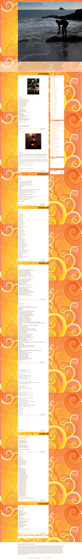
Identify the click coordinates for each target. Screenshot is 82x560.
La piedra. (21, 210)
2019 (53, 80)
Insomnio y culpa (23, 506)
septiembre (55, 91)
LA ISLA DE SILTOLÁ (55, 147)
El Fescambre (54, 141)
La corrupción (22, 131)
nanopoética (54, 149)
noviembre (54, 88)
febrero (54, 112)
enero (54, 113)
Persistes (21, 177)
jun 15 (55, 103)
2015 (53, 86)
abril (53, 109)
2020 (53, 79)
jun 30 (55, 96)
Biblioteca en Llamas (55, 135)
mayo (54, 108)
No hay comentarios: (36, 128)
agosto (54, 92)
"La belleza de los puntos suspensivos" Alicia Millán (56, 124)
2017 (53, 83)
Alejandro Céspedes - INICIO (57, 126)
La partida (21, 76)
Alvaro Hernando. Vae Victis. (30, 4)
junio (54, 95)
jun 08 (55, 105)
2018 (53, 82)
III (19, 302)
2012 (53, 118)
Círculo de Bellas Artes (56, 139)
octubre (54, 90)
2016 (53, 84)
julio (53, 94)
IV (19, 266)
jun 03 (55, 106)
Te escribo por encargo (24, 436)
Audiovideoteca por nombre (56, 130)
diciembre (54, 87)
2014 (53, 115)
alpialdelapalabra (55, 128)
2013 (53, 116)
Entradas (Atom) (35, 539)
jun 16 (55, 102)
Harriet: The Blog (55, 143)
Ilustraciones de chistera (56, 145)
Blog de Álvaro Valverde (56, 137)
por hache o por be (55, 151)
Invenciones (22, 454)
